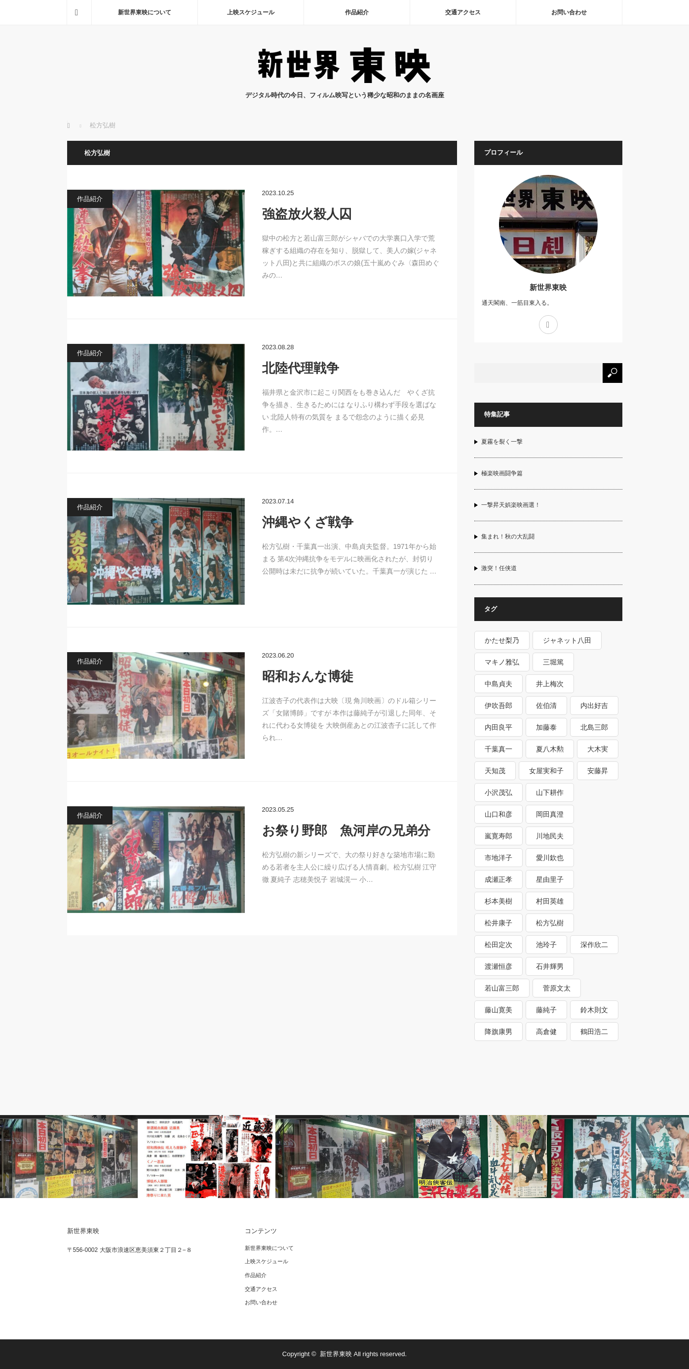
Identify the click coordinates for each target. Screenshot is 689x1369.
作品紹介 (357, 12)
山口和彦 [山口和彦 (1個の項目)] (498, 814)
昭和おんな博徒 (307, 676)
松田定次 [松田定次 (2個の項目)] (498, 945)
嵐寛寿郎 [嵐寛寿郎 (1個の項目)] (498, 836)
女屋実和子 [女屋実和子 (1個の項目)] (546, 771)
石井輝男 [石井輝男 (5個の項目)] (550, 966)
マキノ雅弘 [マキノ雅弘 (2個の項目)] (502, 662)
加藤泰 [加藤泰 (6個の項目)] (546, 727)
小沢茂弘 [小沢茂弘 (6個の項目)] (498, 792)
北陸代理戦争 (300, 368)
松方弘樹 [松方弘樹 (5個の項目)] (550, 923)
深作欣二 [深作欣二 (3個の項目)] (594, 945)
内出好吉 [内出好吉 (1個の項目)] (594, 705)
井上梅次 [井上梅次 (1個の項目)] (550, 684)
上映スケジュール (250, 12)
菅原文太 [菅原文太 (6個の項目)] (557, 988)
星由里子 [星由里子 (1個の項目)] (550, 879)
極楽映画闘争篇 (502, 473)
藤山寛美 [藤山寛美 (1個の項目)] (498, 1010)
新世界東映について (144, 12)
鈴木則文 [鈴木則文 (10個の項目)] (594, 1010)
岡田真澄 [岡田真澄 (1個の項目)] (550, 814)
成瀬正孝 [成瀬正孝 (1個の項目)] (498, 879)
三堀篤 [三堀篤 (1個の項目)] (553, 662)
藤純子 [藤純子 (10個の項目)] (546, 1010)
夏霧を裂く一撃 (502, 441)
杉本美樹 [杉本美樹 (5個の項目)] (498, 901)
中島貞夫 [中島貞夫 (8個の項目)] (498, 684)
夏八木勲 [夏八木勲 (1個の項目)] (550, 749)
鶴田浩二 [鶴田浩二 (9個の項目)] (594, 1032)
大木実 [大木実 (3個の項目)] (597, 749)
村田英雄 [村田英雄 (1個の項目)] (550, 901)
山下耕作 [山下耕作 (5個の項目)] (550, 792)
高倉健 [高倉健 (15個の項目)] (546, 1032)
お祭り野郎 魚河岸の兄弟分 (346, 830)
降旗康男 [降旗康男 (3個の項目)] (498, 1032)
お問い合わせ (569, 12)
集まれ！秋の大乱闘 (508, 536)
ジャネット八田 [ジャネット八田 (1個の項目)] (567, 640)
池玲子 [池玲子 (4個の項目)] (546, 945)
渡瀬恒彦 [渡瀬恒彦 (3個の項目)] (498, 966)
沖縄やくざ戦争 (307, 522)
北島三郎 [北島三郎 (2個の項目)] (594, 727)
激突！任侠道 (499, 568)
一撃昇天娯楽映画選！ (510, 504)
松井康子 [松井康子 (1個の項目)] (498, 923)
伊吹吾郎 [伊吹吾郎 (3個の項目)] (498, 705)
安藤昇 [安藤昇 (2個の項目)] (597, 771)
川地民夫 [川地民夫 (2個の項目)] (550, 836)
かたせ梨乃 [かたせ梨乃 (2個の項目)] (502, 640)
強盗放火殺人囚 (307, 214)
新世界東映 (548, 287)
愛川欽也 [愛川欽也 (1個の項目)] (550, 858)
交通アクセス (463, 12)
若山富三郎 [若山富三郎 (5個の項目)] (502, 988)
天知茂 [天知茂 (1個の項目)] (495, 771)
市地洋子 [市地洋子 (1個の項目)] (498, 858)
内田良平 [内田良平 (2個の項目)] (498, 727)
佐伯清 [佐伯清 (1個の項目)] (546, 705)
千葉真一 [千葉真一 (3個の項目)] (498, 749)
